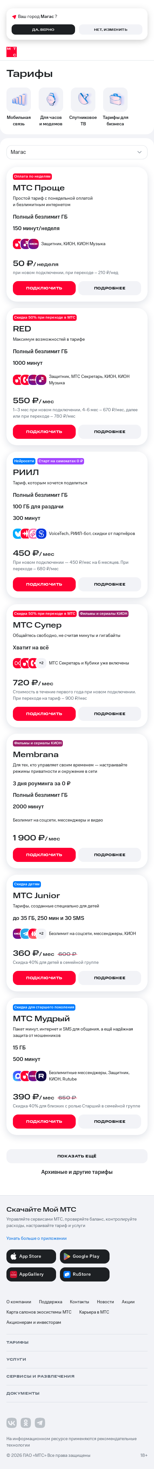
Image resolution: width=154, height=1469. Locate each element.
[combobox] (77, 152)
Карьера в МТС (94, 1312)
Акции (128, 1302)
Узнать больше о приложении (36, 1238)
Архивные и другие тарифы (77, 1172)
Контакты (79, 1302)
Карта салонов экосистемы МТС (39, 1312)
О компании (18, 1302)
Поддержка (50, 1302)
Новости (105, 1302)
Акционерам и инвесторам (33, 1322)
